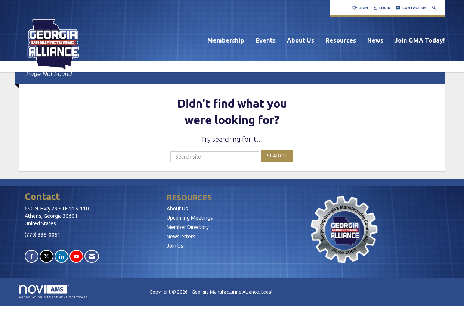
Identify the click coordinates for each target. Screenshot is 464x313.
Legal (266, 291)
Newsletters (181, 237)
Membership (225, 40)
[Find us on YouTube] (76, 256)
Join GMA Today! (420, 40)
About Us (300, 40)
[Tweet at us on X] (46, 256)
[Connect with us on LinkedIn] (61, 256)
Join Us (175, 246)
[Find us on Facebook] (31, 256)
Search (277, 155)
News (375, 40)
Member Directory (188, 227)
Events (266, 40)
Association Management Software (53, 291)
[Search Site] (434, 8)
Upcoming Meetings (190, 218)
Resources (340, 40)
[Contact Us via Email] (91, 256)
